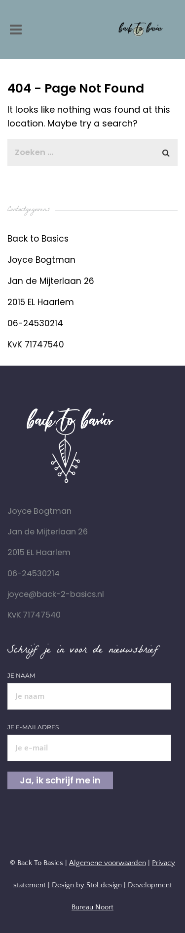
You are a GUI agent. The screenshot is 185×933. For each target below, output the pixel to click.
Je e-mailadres (89, 737)
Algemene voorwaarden (107, 863)
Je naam (89, 686)
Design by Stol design (87, 885)
